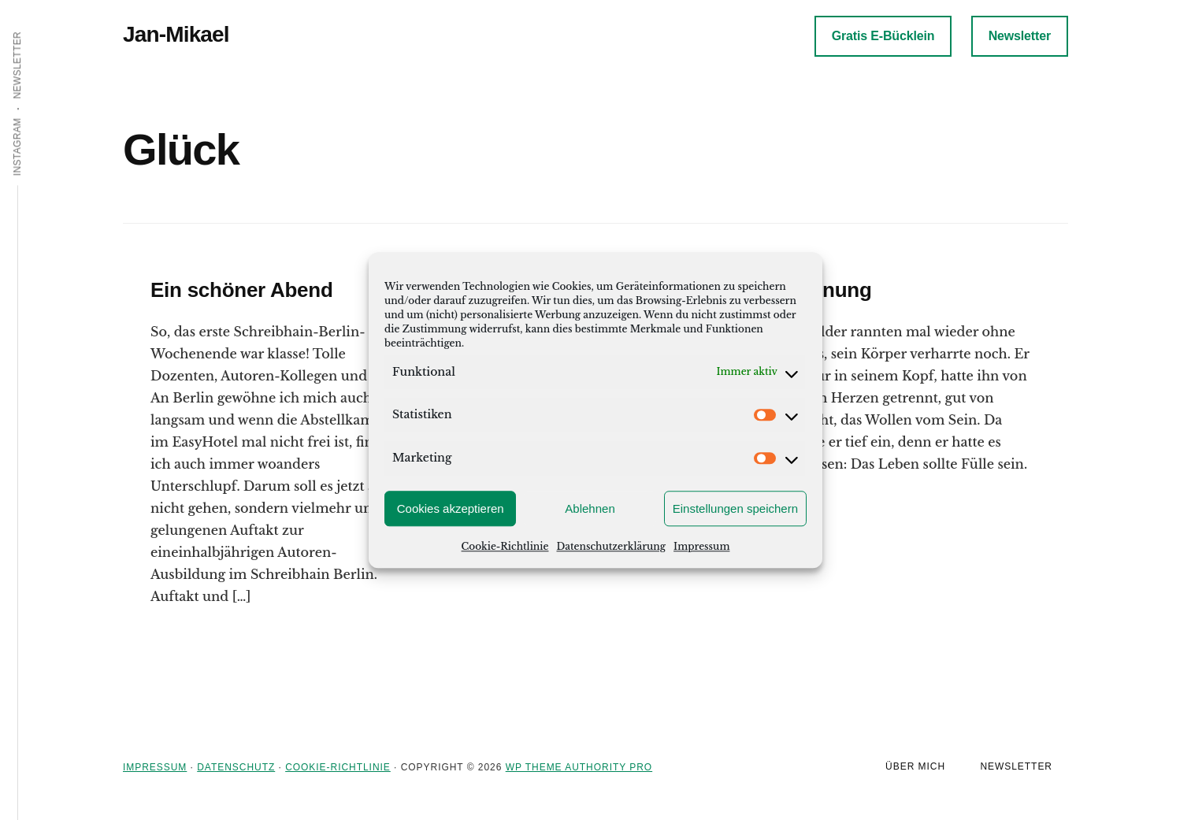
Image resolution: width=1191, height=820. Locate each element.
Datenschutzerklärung (611, 546)
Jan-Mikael (176, 34)
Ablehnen (589, 508)
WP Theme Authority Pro (579, 767)
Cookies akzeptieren (450, 508)
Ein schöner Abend (241, 290)
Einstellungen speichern (735, 508)
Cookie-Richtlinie (505, 546)
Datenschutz (236, 767)
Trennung (825, 290)
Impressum (701, 546)
